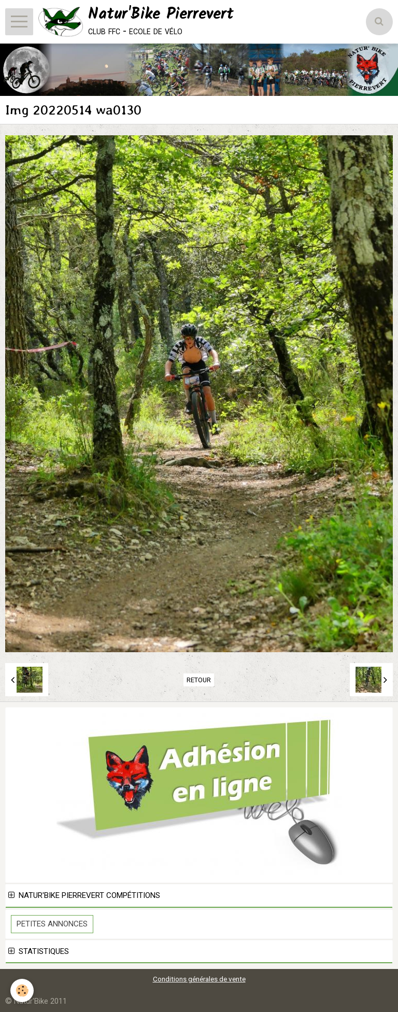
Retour (199, 680)
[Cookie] (22, 990)
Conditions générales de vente (199, 979)
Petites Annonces (52, 924)
